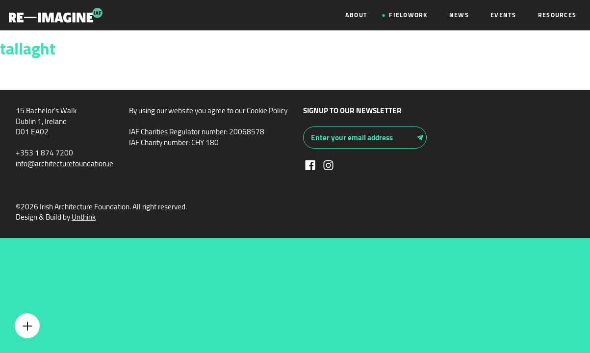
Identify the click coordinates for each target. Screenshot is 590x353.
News (459, 15)
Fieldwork (408, 15)
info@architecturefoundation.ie (64, 163)
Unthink (84, 217)
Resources (557, 15)
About (356, 15)
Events (503, 15)
